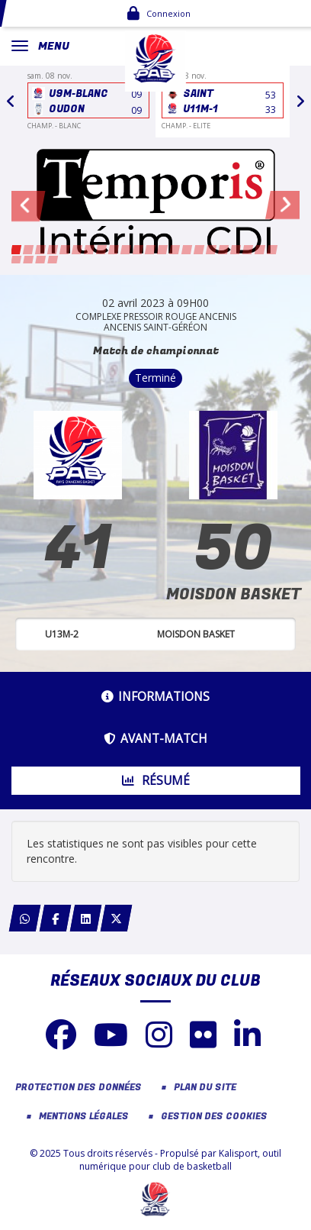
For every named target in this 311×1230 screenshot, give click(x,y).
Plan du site (205, 1087)
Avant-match (155, 739)
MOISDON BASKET (233, 594)
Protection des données (78, 1087)
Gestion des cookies (214, 1116)
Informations (155, 697)
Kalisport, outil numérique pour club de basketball (180, 1160)
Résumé (156, 781)
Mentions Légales (84, 1116)
